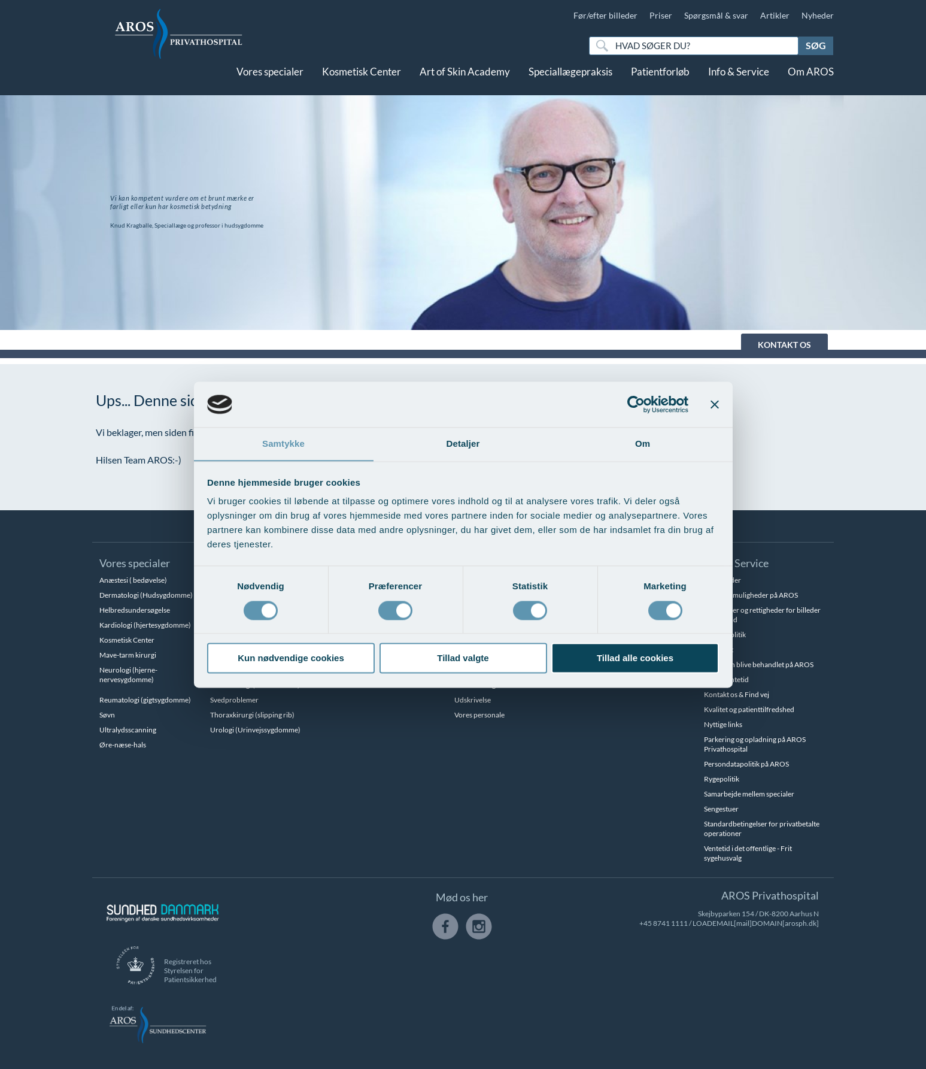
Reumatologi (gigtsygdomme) (145, 699)
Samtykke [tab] (283, 443)
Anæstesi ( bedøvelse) (133, 580)
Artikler (775, 15)
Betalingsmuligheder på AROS (751, 594)
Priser (660, 15)
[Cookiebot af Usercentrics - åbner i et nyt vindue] (636, 404)
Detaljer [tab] (463, 443)
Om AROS (811, 82)
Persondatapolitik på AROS (746, 763)
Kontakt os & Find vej (736, 694)
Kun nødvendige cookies (291, 658)
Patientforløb (660, 82)
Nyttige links (723, 724)
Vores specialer (269, 82)
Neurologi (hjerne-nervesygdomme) (128, 674)
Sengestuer (721, 808)
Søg (816, 45)
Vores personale (479, 714)
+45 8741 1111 (663, 923)
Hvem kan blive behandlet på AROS (758, 664)
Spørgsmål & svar (716, 15)
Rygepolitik (721, 778)
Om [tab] (642, 443)
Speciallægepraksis (570, 82)
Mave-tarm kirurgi (127, 654)
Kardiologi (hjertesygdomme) (145, 624)
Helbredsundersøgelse (134, 609)
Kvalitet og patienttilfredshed (749, 709)
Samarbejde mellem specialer (749, 793)
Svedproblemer (234, 699)
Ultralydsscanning (127, 729)
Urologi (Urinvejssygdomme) (255, 729)
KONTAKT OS (784, 345)
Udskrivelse (472, 699)
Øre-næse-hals (122, 744)
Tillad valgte (462, 658)
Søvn (107, 714)
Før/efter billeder (605, 15)
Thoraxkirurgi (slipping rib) (252, 714)
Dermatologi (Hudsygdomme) (146, 594)
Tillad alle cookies (635, 658)
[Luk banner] (715, 404)
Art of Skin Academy (465, 82)
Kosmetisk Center (361, 82)
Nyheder (817, 15)
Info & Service (738, 82)
